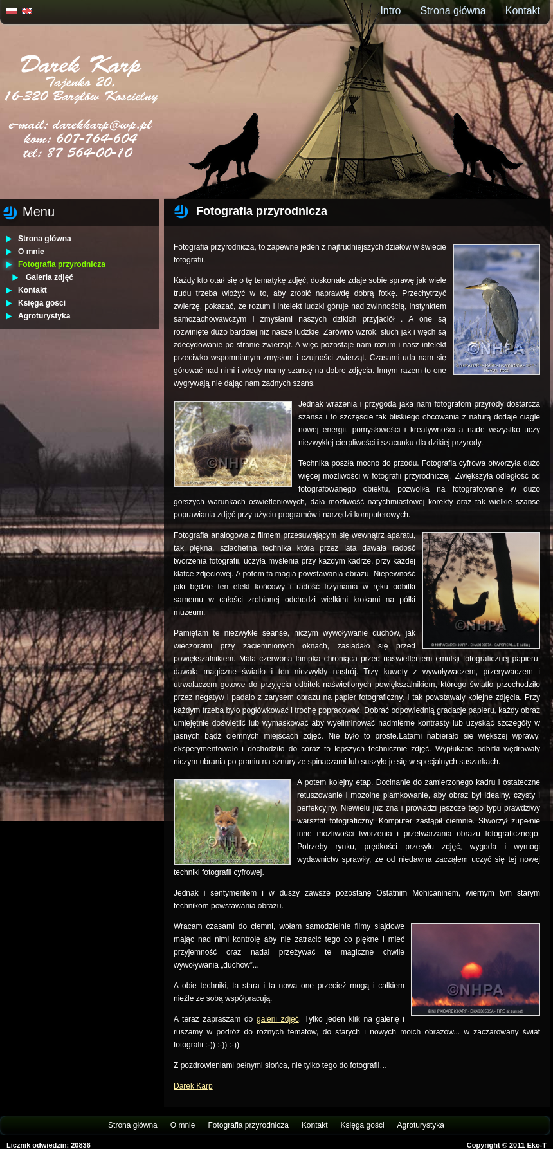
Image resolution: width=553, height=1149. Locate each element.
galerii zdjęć (278, 1019)
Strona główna (452, 10)
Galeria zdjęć (49, 277)
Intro (390, 10)
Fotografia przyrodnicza (61, 264)
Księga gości (42, 303)
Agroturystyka (44, 315)
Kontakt (522, 10)
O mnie (31, 251)
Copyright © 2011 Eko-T (507, 1145)
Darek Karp (193, 1085)
